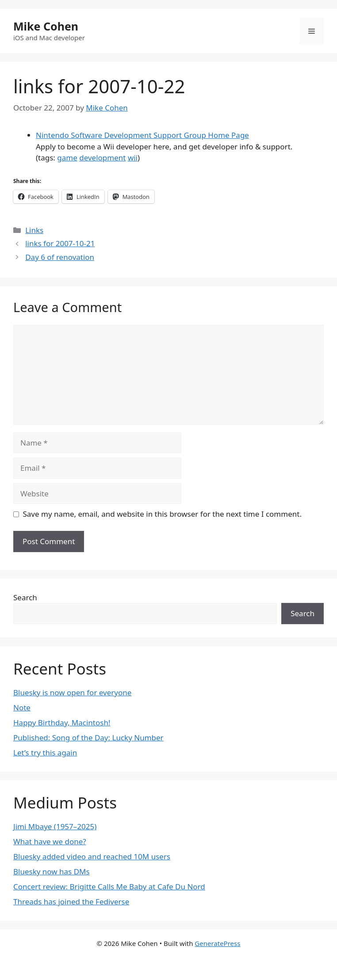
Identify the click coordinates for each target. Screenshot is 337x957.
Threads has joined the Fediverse (71, 901)
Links (34, 230)
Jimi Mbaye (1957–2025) (54, 826)
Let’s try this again (45, 752)
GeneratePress (217, 943)
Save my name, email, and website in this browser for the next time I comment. (162, 514)
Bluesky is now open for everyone (72, 692)
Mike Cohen (45, 26)
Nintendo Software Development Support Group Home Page (142, 135)
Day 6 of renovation (59, 257)
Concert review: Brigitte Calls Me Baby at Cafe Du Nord (109, 886)
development (102, 158)
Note (22, 707)
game (67, 158)
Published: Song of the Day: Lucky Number (88, 737)
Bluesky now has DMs (51, 871)
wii (133, 158)
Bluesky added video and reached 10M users (91, 856)
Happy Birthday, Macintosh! (62, 722)
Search (25, 597)
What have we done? (49, 841)
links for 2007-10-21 (60, 243)
